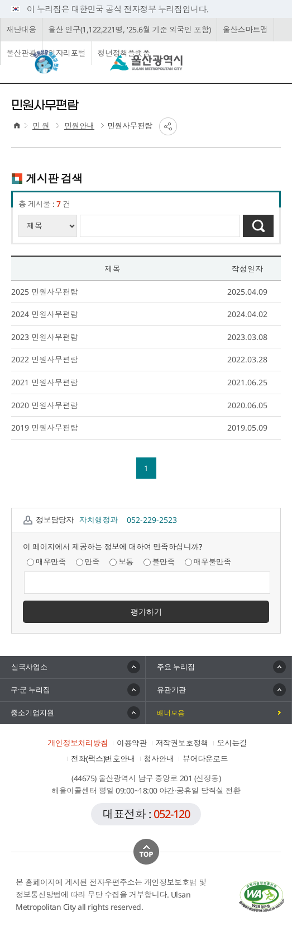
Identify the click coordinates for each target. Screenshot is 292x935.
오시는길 (232, 743)
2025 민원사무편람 (44, 291)
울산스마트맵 (245, 29)
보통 (121, 561)
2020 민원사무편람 (44, 405)
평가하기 (146, 611)
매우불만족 (208, 561)
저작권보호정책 (182, 743)
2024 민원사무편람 (44, 314)
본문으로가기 (146, 0)
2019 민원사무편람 (44, 427)
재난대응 (21, 29)
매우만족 (46, 561)
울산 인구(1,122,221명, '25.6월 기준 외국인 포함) (129, 29)
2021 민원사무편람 (44, 382)
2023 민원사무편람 (44, 337)
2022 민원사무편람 (44, 359)
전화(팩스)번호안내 (103, 758)
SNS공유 (168, 126)
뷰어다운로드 (205, 758)
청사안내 (159, 758)
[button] (219, 667)
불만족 (159, 561)
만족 (88, 561)
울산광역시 (146, 63)
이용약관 (132, 743)
